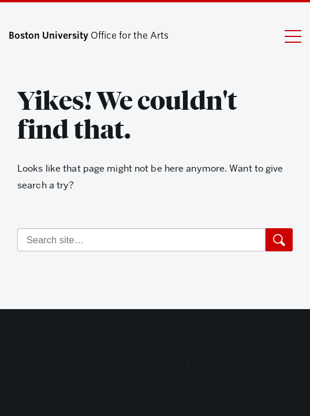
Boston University (155, 366)
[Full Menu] (285, 36)
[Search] (141, 239)
